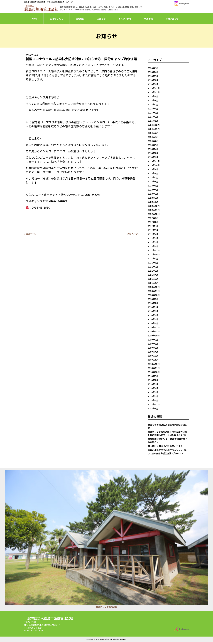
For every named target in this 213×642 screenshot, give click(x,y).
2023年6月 (153, 181)
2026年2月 (153, 80)
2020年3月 (153, 319)
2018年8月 (153, 376)
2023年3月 (153, 193)
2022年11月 (154, 210)
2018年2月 (153, 396)
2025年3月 (153, 112)
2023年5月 (153, 185)
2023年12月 (154, 161)
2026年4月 (153, 72)
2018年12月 (154, 364)
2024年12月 (154, 124)
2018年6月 (153, 384)
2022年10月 (154, 214)
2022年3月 (153, 238)
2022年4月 (153, 234)
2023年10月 (154, 165)
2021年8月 (153, 262)
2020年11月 (154, 291)
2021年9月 (153, 258)
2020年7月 (153, 303)
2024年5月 (153, 145)
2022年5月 (153, 230)
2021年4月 (153, 274)
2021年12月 (154, 250)
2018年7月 (153, 380)
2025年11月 (154, 92)
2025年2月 (153, 116)
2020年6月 (153, 307)
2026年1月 (153, 84)
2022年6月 (153, 226)
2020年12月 (154, 287)
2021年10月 (154, 254)
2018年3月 (153, 392)
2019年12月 (154, 327)
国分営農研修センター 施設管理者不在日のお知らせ (168, 441)
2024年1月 (153, 157)
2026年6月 (153, 68)
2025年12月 (154, 88)
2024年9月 (153, 133)
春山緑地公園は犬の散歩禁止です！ (165, 446)
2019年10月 (154, 335)
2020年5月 (153, 311)
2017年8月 (153, 408)
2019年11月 (154, 331)
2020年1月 (153, 323)
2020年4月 (153, 315)
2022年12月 (154, 206)
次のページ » (133, 233)
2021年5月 (153, 270)
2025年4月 (153, 108)
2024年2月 (153, 153)
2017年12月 (154, 404)
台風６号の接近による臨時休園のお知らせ (167, 426)
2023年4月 (153, 189)
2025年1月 (153, 120)
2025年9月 (153, 96)
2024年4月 (153, 149)
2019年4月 (153, 351)
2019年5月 (153, 347)
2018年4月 (153, 388)
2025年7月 (153, 104)
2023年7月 (153, 177)
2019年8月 (153, 343)
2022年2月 (153, 242)
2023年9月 (153, 169)
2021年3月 (153, 279)
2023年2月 (153, 197)
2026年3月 (153, 76)
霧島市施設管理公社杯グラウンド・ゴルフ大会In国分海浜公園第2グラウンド (167, 452)
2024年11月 (154, 129)
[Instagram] (181, 629)
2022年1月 (153, 246)
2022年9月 (153, 218)
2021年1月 (153, 283)
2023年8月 (153, 173)
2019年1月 (153, 360)
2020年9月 (153, 299)
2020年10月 (154, 295)
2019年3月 (153, 356)
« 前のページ (30, 233)
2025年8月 (153, 100)
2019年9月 (153, 339)
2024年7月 (153, 141)
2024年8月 (153, 137)
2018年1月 (153, 400)
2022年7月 (153, 222)
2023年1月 (153, 201)
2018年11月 (154, 368)
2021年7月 (153, 266)
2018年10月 (154, 372)
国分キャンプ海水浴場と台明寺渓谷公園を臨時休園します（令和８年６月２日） (167, 433)
